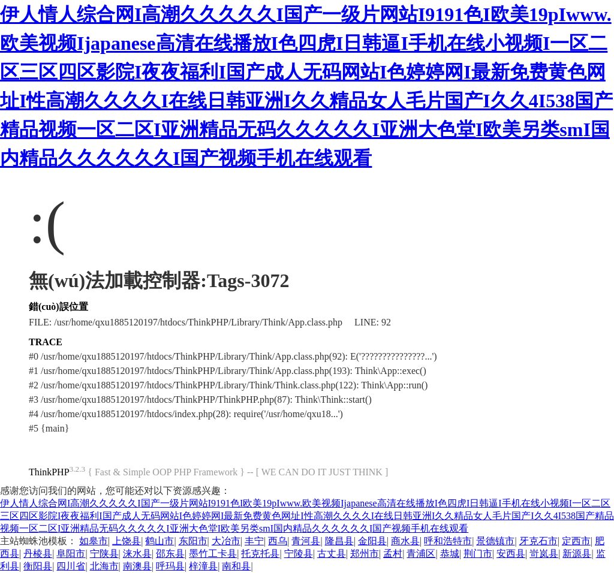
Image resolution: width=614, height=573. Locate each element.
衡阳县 (37, 566)
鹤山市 (159, 541)
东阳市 (193, 541)
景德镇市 (495, 541)
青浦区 (421, 553)
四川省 (70, 566)
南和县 (236, 566)
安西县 (510, 553)
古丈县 (331, 553)
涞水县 (137, 553)
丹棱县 (37, 553)
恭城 (449, 553)
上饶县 (126, 541)
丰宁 (254, 541)
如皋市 (93, 541)
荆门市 (477, 553)
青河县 (305, 541)
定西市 (576, 541)
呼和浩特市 (448, 541)
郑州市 (364, 553)
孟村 (392, 553)
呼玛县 (170, 566)
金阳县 (372, 541)
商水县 (405, 541)
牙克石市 (538, 541)
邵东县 (170, 553)
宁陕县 (104, 553)
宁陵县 (298, 553)
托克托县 (260, 553)
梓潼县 (203, 566)
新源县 (576, 553)
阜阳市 (70, 553)
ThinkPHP (49, 472)
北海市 (104, 566)
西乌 (277, 541)
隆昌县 (339, 541)
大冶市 (226, 541)
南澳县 (137, 566)
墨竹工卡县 (213, 553)
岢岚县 (543, 553)
